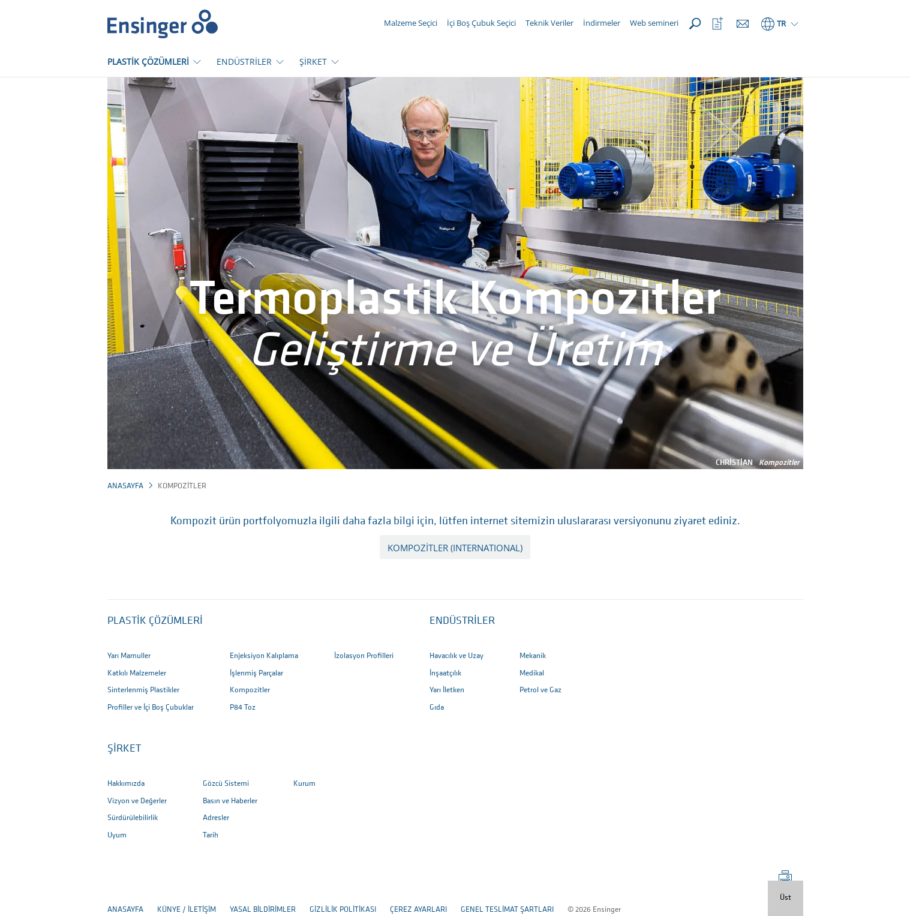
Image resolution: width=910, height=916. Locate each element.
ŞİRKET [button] (313, 61)
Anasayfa (125, 486)
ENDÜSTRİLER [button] (244, 61)
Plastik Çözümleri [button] (155, 621)
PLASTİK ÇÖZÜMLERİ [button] (148, 61)
